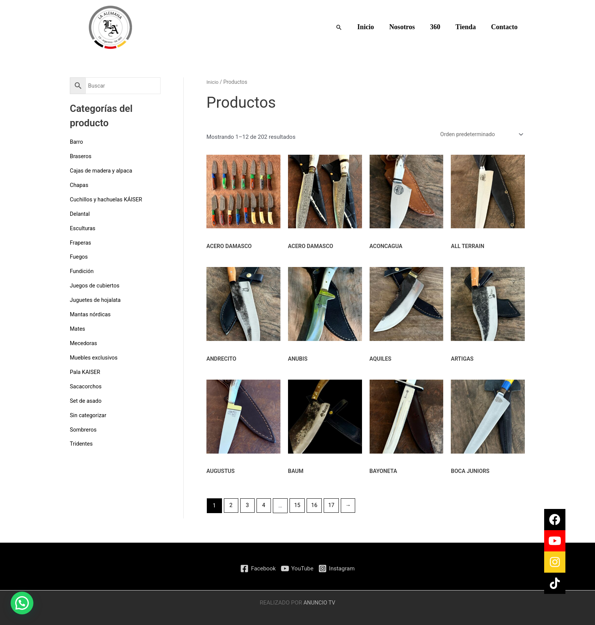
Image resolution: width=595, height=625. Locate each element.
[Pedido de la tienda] (479, 135)
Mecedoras (84, 342)
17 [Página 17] (334, 506)
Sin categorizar (89, 413)
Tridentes (81, 442)
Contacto (505, 27)
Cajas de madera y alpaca (102, 170)
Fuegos (79, 256)
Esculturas (83, 228)
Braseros (81, 156)
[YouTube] (297, 568)
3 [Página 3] (248, 506)
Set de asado (86, 399)
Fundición (82, 270)
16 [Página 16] (316, 506)
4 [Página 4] (264, 506)
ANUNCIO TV (319, 602)
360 (439, 27)
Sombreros (84, 428)
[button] (346, 27)
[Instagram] (336, 568)
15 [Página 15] (299, 506)
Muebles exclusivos (95, 356)
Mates (78, 328)
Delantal (80, 213)
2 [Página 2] (231, 506)
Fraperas (81, 242)
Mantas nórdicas (91, 313)
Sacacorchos (86, 385)
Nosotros (407, 27)
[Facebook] (257, 568)
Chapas (79, 184)
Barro (76, 141)
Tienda (468, 27)
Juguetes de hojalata (96, 299)
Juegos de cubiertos (95, 285)
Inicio (372, 27)
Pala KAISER (85, 370)
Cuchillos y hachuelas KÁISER (107, 199)
